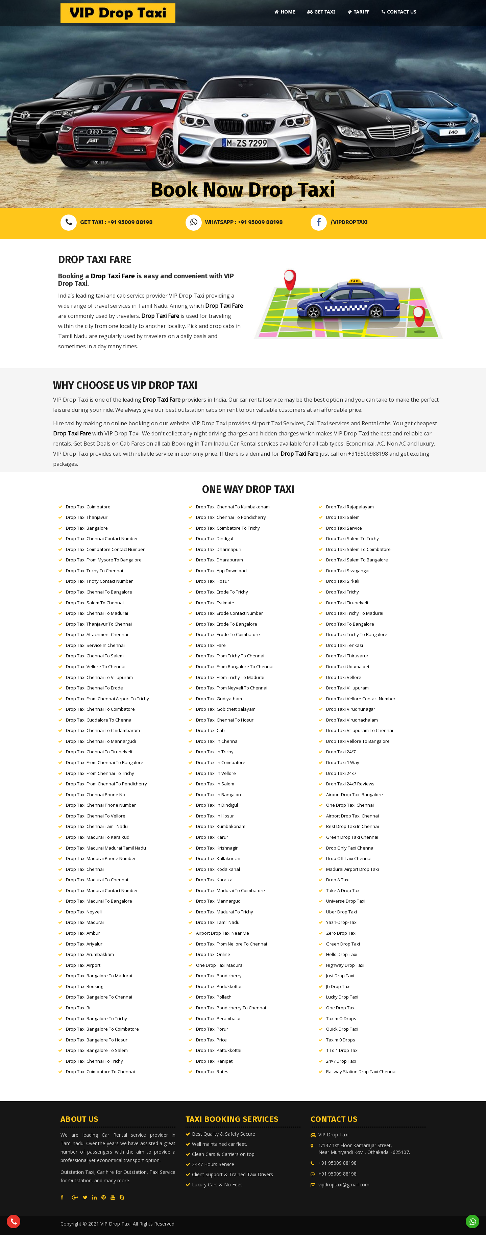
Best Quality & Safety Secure (223, 1134)
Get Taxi (321, 11)
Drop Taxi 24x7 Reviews (350, 784)
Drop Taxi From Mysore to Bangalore (104, 560)
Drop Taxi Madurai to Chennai (97, 880)
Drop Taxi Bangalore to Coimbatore (102, 1029)
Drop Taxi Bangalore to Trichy (96, 1018)
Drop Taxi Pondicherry (219, 976)
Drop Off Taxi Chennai (348, 858)
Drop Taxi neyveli (84, 912)
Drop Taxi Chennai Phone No (95, 794)
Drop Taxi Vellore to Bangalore (358, 741)
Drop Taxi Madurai (85, 922)
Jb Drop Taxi (338, 986)
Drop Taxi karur (212, 837)
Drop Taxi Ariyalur (84, 944)
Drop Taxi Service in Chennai (95, 645)
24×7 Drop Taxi (341, 1061)
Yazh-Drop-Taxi (342, 922)
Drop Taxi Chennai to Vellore (95, 816)
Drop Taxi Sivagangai (347, 571)
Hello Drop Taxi (341, 954)
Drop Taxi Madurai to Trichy (224, 912)
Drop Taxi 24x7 (341, 773)
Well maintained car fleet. (219, 1144)
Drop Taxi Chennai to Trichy (94, 1061)
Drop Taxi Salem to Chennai (95, 603)
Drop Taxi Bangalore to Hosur (96, 1040)
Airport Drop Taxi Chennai (352, 816)
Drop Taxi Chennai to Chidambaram (103, 730)
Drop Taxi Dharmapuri (218, 549)
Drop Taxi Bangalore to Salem (97, 1050)
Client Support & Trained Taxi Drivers (232, 1174)
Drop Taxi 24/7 (341, 752)
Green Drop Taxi (343, 944)
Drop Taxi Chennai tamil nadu (97, 826)
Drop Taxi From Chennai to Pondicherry (106, 784)
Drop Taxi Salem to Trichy (352, 538)
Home (284, 11)
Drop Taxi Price (211, 1040)
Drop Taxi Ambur (83, 933)
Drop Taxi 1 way (342, 762)
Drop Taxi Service (344, 528)
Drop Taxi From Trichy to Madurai (230, 677)
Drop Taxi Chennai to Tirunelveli (99, 752)
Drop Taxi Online (213, 954)
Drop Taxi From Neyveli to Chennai (231, 688)
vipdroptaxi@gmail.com (343, 1184)
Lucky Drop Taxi (342, 997)
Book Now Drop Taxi (243, 190)
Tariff (358, 11)
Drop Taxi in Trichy (215, 752)
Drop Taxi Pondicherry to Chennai (231, 1008)
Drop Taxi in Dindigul (217, 805)
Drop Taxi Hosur (212, 581)
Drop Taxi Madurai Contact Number (102, 890)
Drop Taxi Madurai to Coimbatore (230, 890)
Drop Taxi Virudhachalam (352, 720)
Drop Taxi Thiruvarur (347, 656)
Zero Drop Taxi (341, 933)
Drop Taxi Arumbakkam (90, 954)
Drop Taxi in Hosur (215, 816)
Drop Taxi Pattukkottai (218, 1050)
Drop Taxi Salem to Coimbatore (358, 549)
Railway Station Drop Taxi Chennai (361, 1071)
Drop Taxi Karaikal (215, 880)
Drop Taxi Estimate (215, 603)
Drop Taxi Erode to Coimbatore (228, 634)
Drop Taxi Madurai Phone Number (101, 858)
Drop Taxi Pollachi (214, 997)
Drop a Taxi (337, 880)
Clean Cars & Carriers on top (223, 1154)
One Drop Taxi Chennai (350, 805)
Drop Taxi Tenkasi (344, 645)
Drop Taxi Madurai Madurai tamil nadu (106, 848)
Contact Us (399, 11)
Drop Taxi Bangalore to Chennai (99, 997)
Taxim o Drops (341, 1018)
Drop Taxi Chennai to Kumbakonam (233, 507)
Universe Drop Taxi (345, 901)
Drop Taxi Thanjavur (86, 517)
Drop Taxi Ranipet (214, 1061)
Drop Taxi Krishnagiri (217, 848)
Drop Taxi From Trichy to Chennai (230, 656)
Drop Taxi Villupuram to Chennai (359, 730)
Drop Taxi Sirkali (342, 581)
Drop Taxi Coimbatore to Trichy (228, 528)
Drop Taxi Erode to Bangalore (226, 624)
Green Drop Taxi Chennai (352, 837)
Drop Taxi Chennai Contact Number (102, 538)
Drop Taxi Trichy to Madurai (354, 613)
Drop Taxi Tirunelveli (347, 603)
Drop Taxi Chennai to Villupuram (99, 677)
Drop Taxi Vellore (343, 677)
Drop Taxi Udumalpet (347, 666)
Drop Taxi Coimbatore (88, 507)
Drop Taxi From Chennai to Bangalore (104, 762)
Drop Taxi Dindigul (214, 538)
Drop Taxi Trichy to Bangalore (356, 634)
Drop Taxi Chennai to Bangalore (99, 592)
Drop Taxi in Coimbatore (220, 762)
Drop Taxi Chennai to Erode (94, 688)
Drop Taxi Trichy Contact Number (99, 581)
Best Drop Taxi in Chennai (352, 826)
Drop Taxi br (78, 1008)
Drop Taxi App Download (221, 571)
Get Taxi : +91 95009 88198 (106, 222)
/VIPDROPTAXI (339, 222)
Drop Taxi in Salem (215, 784)
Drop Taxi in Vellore (216, 773)
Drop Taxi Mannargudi (219, 901)
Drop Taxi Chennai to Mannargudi (101, 741)
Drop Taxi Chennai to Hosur (224, 720)
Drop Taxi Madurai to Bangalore (99, 901)
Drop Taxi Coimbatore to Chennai (100, 1071)
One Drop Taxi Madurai (220, 965)
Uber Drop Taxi (341, 912)
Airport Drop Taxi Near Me (222, 933)
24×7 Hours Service (213, 1164)
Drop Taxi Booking (84, 986)
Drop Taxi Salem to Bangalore (357, 560)
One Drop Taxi (341, 1008)
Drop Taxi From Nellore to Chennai (231, 944)
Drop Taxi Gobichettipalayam (226, 709)
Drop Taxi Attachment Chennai (97, 634)
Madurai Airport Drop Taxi (352, 869)
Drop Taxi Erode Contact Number (229, 613)
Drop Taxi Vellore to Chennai (95, 666)
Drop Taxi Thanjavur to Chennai (99, 624)
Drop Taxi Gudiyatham (219, 699)
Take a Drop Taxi (343, 890)
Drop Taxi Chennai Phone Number (101, 805)
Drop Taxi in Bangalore (219, 794)
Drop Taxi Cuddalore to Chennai (99, 720)
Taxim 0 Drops (340, 1040)
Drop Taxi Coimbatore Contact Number (105, 549)
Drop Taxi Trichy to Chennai (94, 571)
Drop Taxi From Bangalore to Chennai (234, 666)
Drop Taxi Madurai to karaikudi (98, 837)
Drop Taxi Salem (343, 517)
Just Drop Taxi (340, 976)
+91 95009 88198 (337, 1163)
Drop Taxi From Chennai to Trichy (100, 773)
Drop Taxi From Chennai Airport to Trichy (107, 699)
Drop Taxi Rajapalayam (350, 507)
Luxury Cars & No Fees (217, 1184)
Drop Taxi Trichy (342, 592)
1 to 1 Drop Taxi (342, 1050)
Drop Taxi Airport (83, 965)
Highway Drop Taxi (345, 965)
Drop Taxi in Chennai (217, 741)
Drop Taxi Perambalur (218, 1018)
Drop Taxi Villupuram (347, 688)
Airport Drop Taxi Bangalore (354, 794)
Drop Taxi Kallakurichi (218, 858)
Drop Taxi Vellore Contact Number (360, 699)
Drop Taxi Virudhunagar (350, 709)
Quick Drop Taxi (342, 1029)
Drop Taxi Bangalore (87, 528)
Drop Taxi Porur (212, 1029)
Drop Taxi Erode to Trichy (222, 592)
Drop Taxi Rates (212, 1071)
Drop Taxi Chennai (85, 869)
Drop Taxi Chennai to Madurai (97, 613)
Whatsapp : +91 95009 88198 (234, 222)
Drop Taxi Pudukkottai (218, 986)
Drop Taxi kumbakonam (220, 826)
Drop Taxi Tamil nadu (218, 922)
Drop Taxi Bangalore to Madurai (99, 976)
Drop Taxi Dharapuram (219, 560)
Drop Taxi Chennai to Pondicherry (231, 517)
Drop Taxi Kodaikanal (218, 869)
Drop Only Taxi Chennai (350, 848)
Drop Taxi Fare (113, 276)
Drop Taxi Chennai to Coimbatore (100, 709)
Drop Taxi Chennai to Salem (95, 656)
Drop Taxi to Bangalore (350, 624)
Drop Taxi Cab (210, 730)
